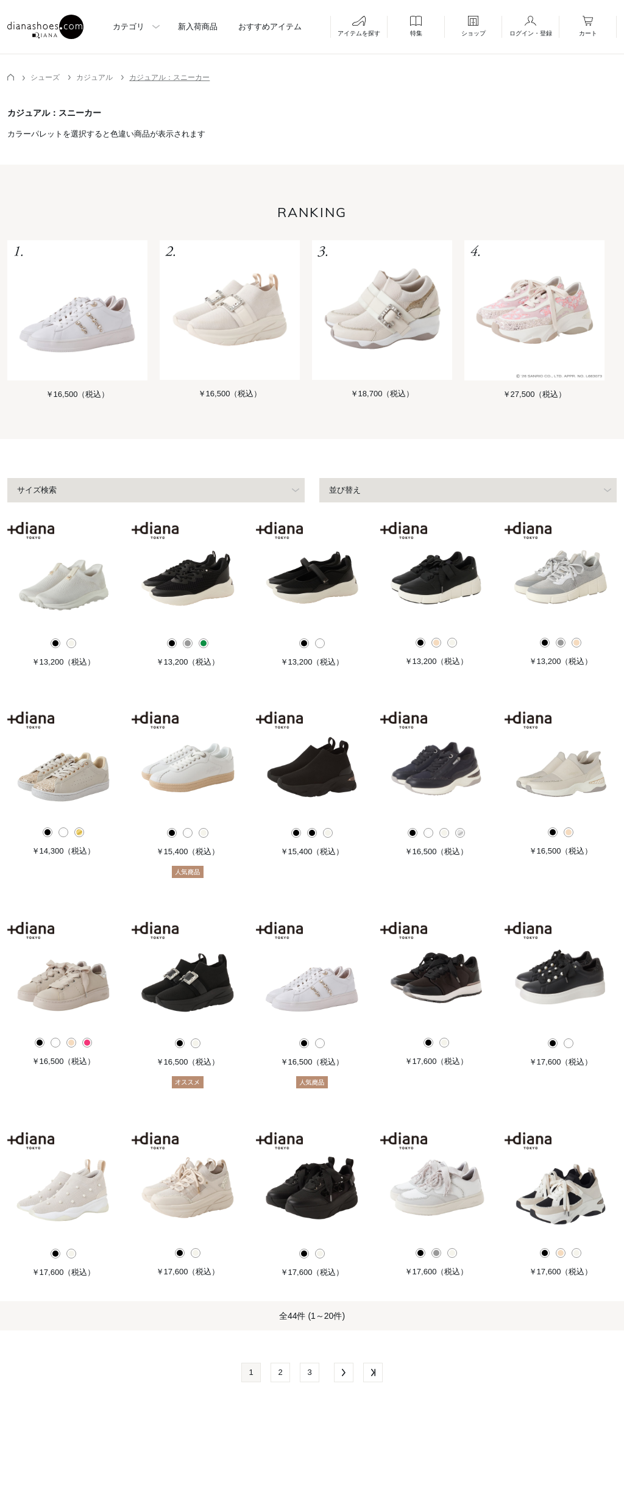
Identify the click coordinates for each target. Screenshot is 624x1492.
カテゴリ (128, 26)
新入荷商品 (198, 26)
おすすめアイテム (270, 26)
